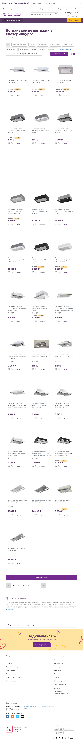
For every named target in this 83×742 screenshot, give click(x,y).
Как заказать (58, 660)
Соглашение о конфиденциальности (61, 692)
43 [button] (38, 586)
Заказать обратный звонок (30, 707)
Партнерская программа (14, 674)
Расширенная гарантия (37, 660)
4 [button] (23, 586)
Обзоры (56, 677)
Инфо (78, 9)
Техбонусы (57, 670)
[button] (37, 3)
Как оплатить (58, 663)
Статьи (56, 674)
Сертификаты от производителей (17, 667)
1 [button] (8, 586)
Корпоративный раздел (13, 677)
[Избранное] (67, 16)
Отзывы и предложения (62, 681)
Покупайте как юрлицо (47, 9)
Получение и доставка (65, 9)
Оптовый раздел (11, 681)
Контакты (9, 663)
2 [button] (13, 586)
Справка (57, 688)
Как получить (58, 667)
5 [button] (28, 586)
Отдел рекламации (60, 684)
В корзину (17, 95)
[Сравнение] (72, 16)
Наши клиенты (10, 670)
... (33, 586)
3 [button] (18, 586)
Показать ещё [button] (41, 578)
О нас (8, 660)
